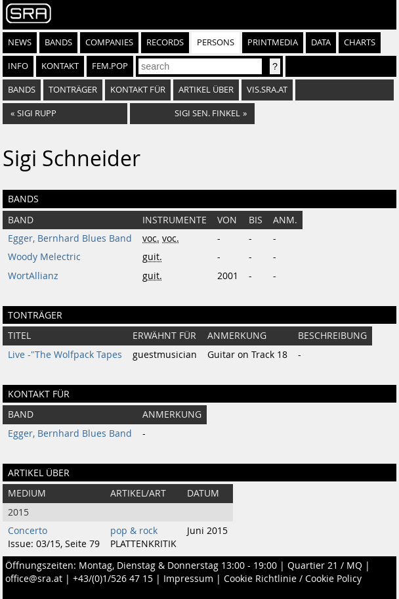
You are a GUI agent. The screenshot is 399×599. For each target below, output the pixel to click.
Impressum (188, 579)
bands (21, 89)
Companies (109, 42)
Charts (359, 42)
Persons (215, 42)
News (20, 42)
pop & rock (134, 531)
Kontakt (60, 66)
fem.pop (110, 66)
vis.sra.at (267, 89)
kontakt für (137, 89)
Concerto (27, 531)
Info (18, 66)
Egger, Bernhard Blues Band (70, 238)
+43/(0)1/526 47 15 (113, 579)
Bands (58, 42)
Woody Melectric (44, 257)
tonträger (73, 89)
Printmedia (272, 42)
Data (321, 42)
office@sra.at (33, 579)
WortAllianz (33, 276)
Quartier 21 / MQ (324, 565)
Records (165, 42)
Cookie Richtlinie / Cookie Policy (293, 579)
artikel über (206, 89)
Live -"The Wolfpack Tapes (65, 355)
